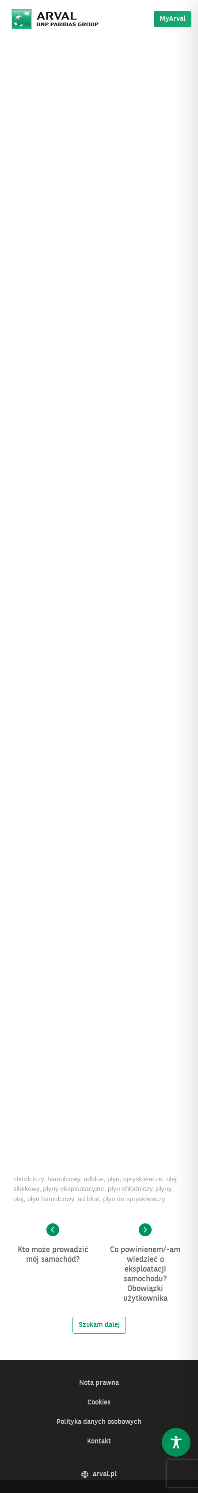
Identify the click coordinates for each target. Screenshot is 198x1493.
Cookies (99, 1402)
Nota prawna (99, 1383)
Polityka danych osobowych (99, 1422)
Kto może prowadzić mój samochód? (53, 1255)
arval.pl (99, 1474)
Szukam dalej (99, 1325)
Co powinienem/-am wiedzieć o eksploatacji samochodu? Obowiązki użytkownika (145, 1274)
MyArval (173, 19)
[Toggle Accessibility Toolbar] (176, 1442)
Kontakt (99, 1441)
